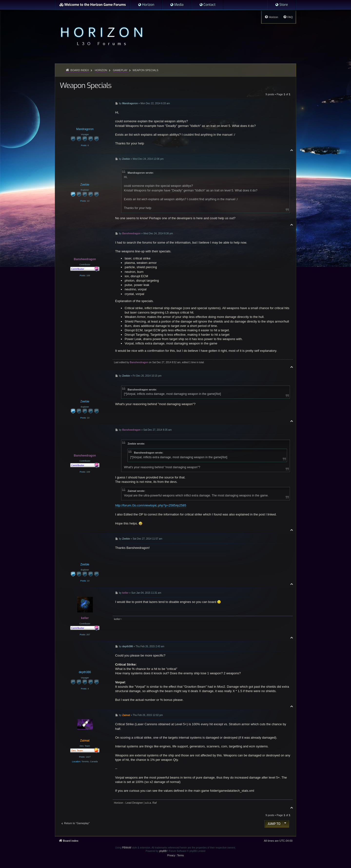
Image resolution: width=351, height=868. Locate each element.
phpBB (162, 851)
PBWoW (126, 847)
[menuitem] (146, 5)
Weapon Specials (145, 70)
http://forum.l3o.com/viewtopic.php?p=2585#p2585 (150, 505)
